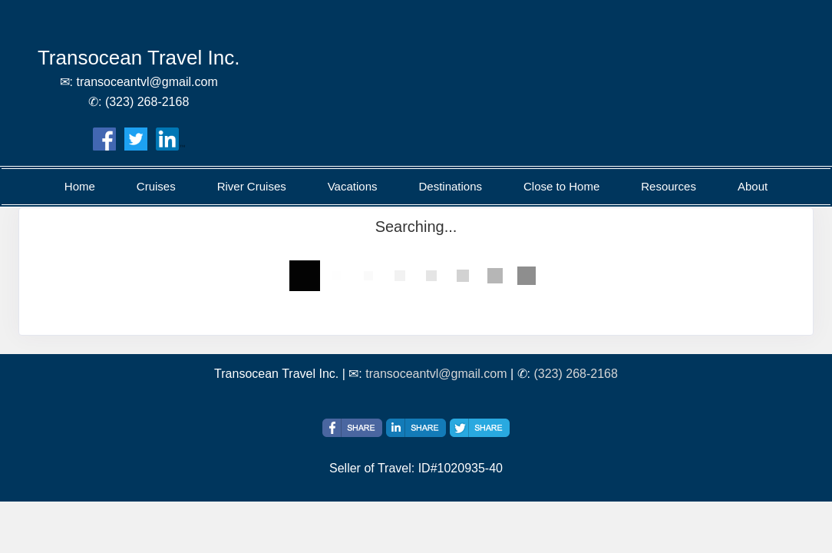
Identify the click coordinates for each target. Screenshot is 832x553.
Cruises (156, 186)
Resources (668, 186)
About (753, 186)
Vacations (353, 186)
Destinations (450, 186)
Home (79, 186)
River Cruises (251, 186)
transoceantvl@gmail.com (436, 373)
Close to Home (561, 186)
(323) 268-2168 (575, 373)
